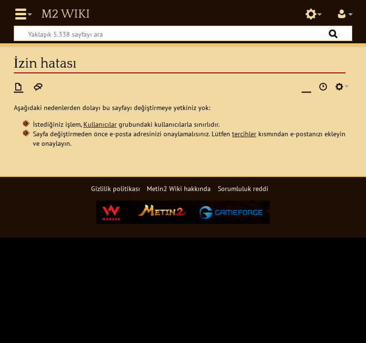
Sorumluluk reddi (243, 188)
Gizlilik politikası (115, 188)
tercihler (244, 133)
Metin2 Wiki (65, 14)
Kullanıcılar (100, 124)
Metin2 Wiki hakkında (179, 188)
